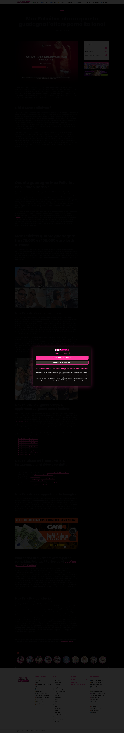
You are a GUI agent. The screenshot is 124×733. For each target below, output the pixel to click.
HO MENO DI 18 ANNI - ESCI (62, 363)
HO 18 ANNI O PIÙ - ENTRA (62, 357)
